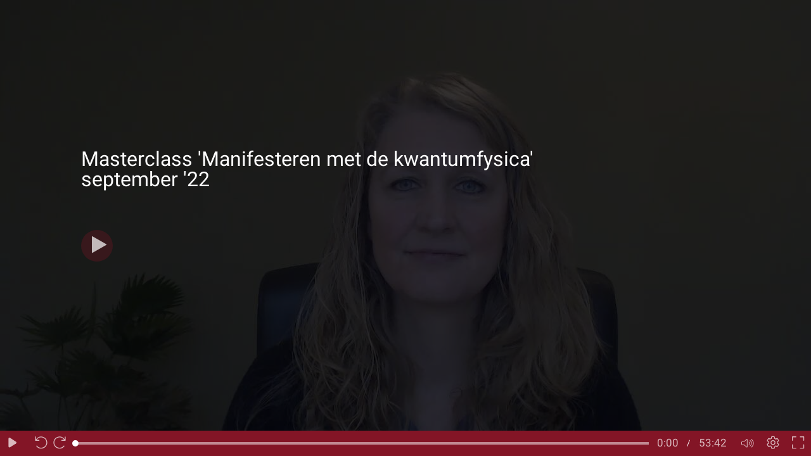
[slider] (362, 443)
